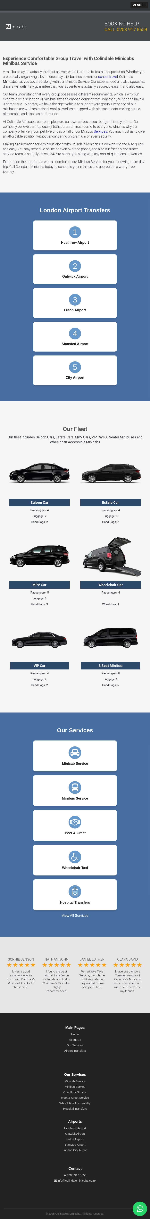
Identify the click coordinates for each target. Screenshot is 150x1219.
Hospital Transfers (75, 1108)
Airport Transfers (75, 1050)
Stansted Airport (75, 1144)
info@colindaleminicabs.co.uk (75, 1180)
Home (75, 1034)
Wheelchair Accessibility (75, 1103)
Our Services (75, 1045)
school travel (108, 77)
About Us (75, 1039)
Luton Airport (75, 1139)
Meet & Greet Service (75, 1097)
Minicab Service (75, 1081)
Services (100, 131)
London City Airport (75, 1150)
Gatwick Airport (75, 1133)
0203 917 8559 (132, 29)
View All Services (75, 916)
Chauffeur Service (75, 1092)
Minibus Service (75, 1086)
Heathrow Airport (75, 1128)
